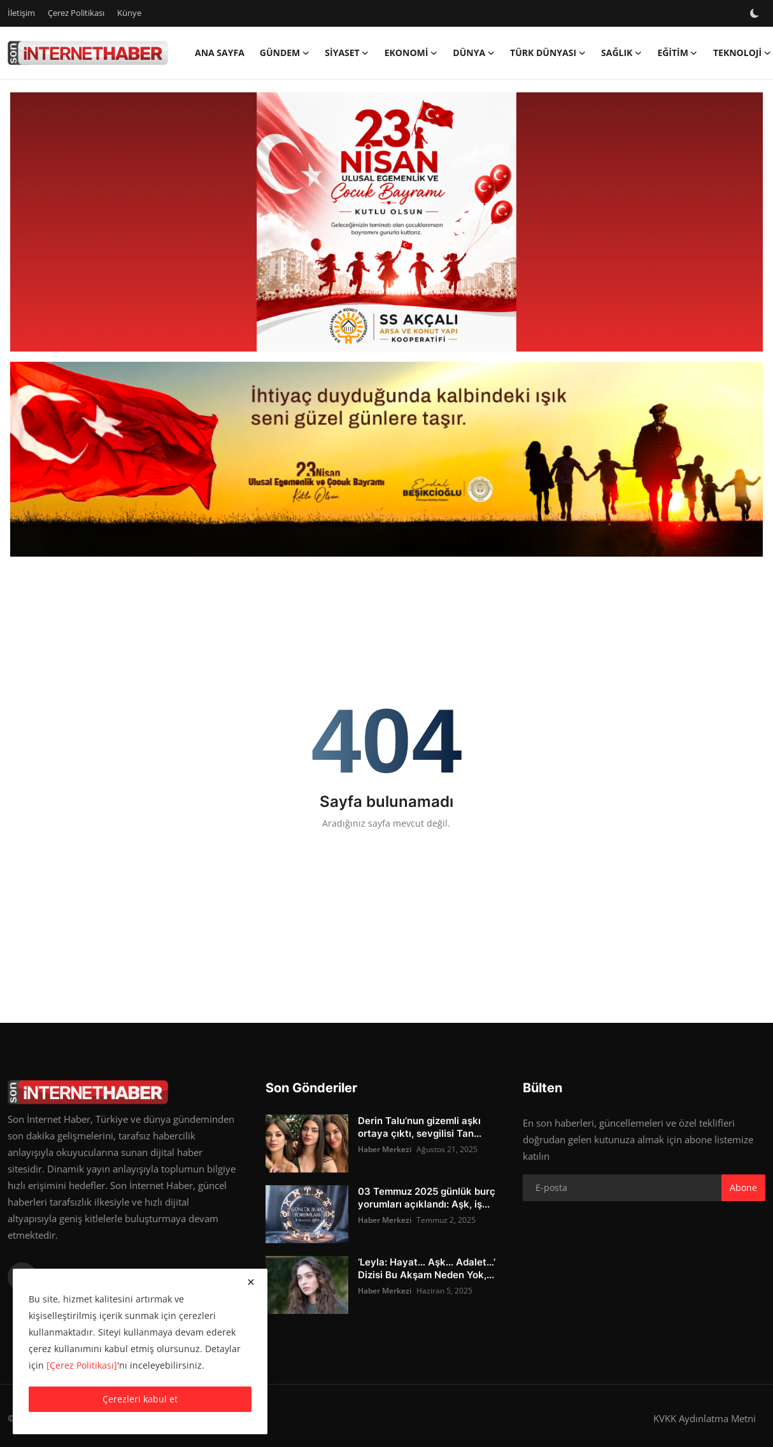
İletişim (21, 12)
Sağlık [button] (621, 52)
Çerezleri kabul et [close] (140, 1399)
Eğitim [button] (677, 52)
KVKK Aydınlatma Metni (704, 1418)
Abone (743, 1187)
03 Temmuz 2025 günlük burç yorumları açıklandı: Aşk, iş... (426, 1197)
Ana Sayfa (220, 52)
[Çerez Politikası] (81, 1365)
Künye (129, 12)
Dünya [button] (474, 52)
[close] (251, 1282)
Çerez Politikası (76, 12)
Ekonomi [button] (411, 52)
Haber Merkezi (384, 1149)
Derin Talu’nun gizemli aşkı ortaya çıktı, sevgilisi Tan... (419, 1127)
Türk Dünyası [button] (548, 52)
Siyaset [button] (347, 52)
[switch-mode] (755, 13)
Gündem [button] (285, 52)
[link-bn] (386, 222)
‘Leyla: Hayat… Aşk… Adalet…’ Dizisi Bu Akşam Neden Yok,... (426, 1268)
